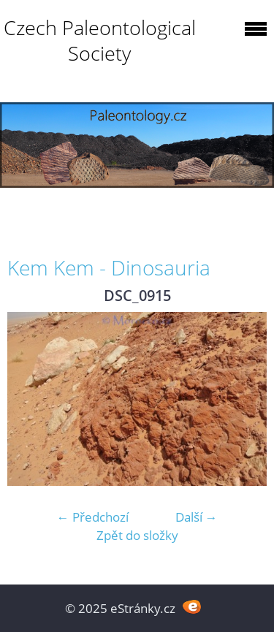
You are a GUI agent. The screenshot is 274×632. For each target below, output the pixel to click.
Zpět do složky (137, 535)
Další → (196, 517)
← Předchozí (93, 517)
